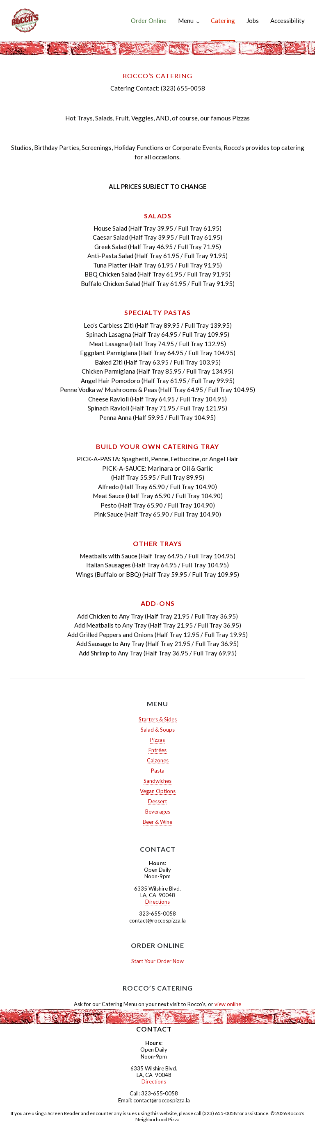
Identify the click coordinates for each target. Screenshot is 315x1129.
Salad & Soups (158, 729)
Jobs (253, 20)
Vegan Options (158, 791)
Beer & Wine (157, 821)
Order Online (149, 20)
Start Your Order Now (157, 961)
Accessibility (287, 20)
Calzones (158, 760)
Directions (157, 901)
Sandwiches (157, 781)
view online (228, 1004)
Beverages (157, 811)
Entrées (157, 750)
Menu (186, 20)
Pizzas (157, 740)
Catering (223, 20)
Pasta (157, 770)
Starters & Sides (158, 719)
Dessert (157, 801)
